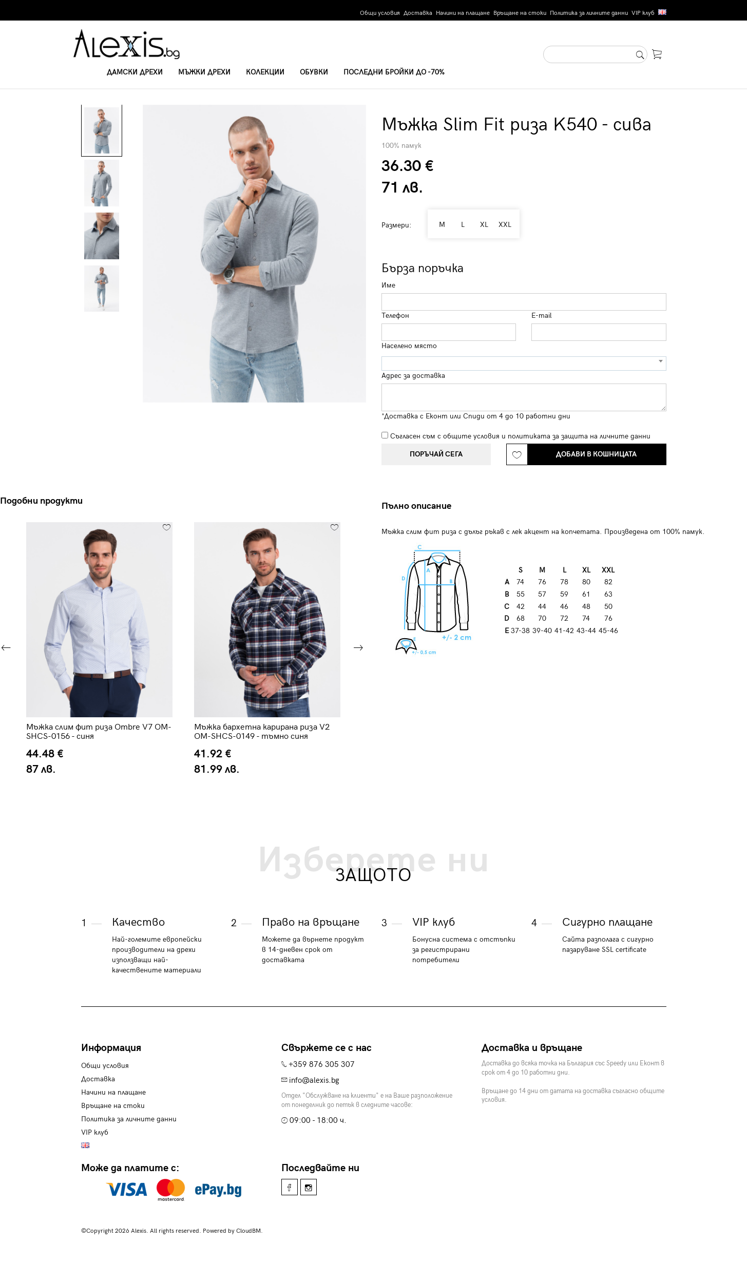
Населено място (409, 345)
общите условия (471, 436)
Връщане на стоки (519, 13)
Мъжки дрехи (204, 72)
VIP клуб (643, 13)
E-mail (541, 315)
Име (388, 285)
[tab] (420, 506)
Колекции (265, 72)
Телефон (395, 315)
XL (481, 224)
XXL (504, 224)
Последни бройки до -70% (394, 72)
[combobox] (523, 363)
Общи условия (380, 13)
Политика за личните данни (589, 13)
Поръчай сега (436, 454)
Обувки (314, 72)
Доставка (418, 13)
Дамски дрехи (135, 72)
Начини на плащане (463, 13)
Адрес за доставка (413, 375)
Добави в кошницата (596, 454)
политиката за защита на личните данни (579, 436)
